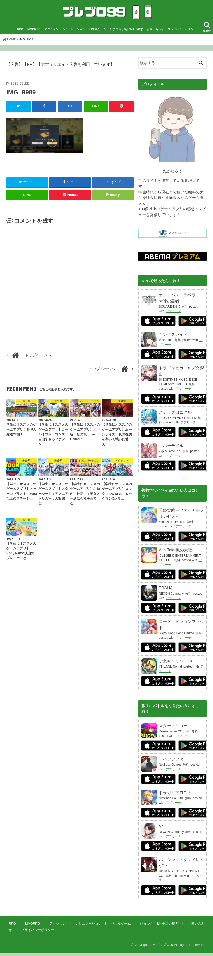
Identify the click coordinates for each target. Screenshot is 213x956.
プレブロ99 (164, 948)
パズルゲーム (97, 32)
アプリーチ (173, 315)
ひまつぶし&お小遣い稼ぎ (126, 32)
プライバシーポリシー (182, 32)
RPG (20, 32)
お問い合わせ (155, 32)
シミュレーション (74, 32)
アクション (51, 32)
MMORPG (34, 32)
